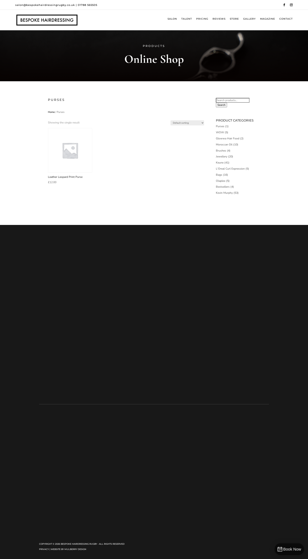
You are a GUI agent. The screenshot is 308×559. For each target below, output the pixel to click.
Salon (172, 18)
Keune (220, 162)
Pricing (202, 18)
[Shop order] (187, 122)
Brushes (221, 151)
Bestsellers (223, 187)
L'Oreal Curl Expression (230, 169)
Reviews (219, 18)
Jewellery (221, 156)
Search (221, 105)
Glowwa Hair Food (227, 138)
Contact (286, 18)
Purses (220, 126)
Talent (186, 18)
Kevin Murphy (224, 193)
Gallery (249, 18)
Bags (219, 175)
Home (51, 112)
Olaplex (220, 181)
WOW (220, 132)
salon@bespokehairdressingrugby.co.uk (45, 4)
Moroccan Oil (224, 144)
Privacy (44, 549)
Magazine (267, 18)
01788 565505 (87, 4)
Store (234, 18)
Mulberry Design (75, 549)
